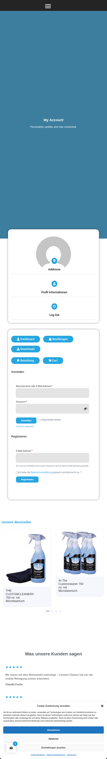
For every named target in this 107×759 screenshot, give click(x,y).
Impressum (71, 755)
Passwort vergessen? (25, 426)
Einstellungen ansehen (53, 747)
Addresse (54, 269)
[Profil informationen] (54, 284)
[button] (102, 706)
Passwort (27, 401)
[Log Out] (54, 306)
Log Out (54, 315)
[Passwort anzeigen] (85, 408)
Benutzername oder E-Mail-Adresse (40, 385)
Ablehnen (53, 738)
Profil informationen (54, 292)
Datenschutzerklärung (55, 755)
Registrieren (27, 479)
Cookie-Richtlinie (38, 755)
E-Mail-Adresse (30, 450)
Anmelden (26, 420)
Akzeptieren (53, 730)
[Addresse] (54, 261)
